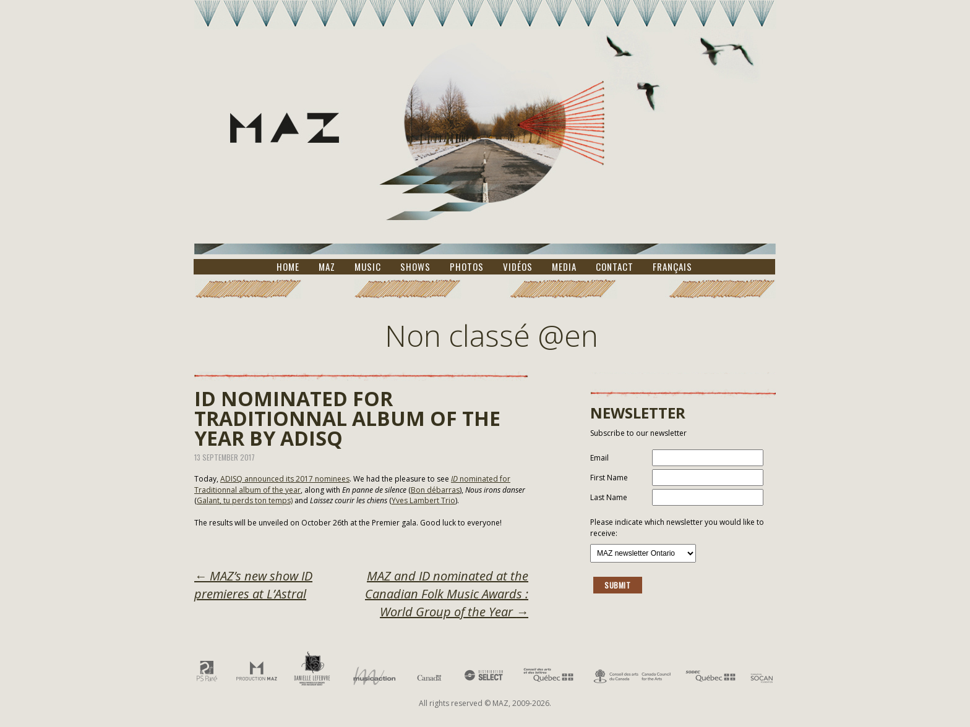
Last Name (608, 497)
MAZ (327, 266)
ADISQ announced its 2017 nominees (285, 479)
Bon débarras (435, 490)
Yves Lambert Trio (423, 500)
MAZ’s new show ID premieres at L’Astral (253, 585)
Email (599, 458)
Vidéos (518, 266)
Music (367, 266)
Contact (614, 266)
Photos (467, 266)
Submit (617, 585)
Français (672, 266)
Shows (415, 266)
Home (288, 266)
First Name (609, 477)
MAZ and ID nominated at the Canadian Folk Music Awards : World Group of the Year (446, 594)
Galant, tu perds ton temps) (245, 500)
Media (564, 266)
